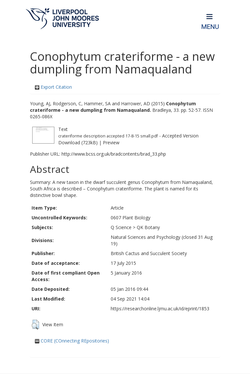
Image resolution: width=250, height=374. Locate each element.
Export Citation (53, 87)
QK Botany (148, 227)
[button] (35, 324)
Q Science (121, 227)
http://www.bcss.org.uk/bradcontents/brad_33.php (114, 154)
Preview (111, 142)
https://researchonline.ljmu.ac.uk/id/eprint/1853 (160, 308)
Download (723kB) (78, 142)
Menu (210, 27)
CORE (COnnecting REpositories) (72, 341)
